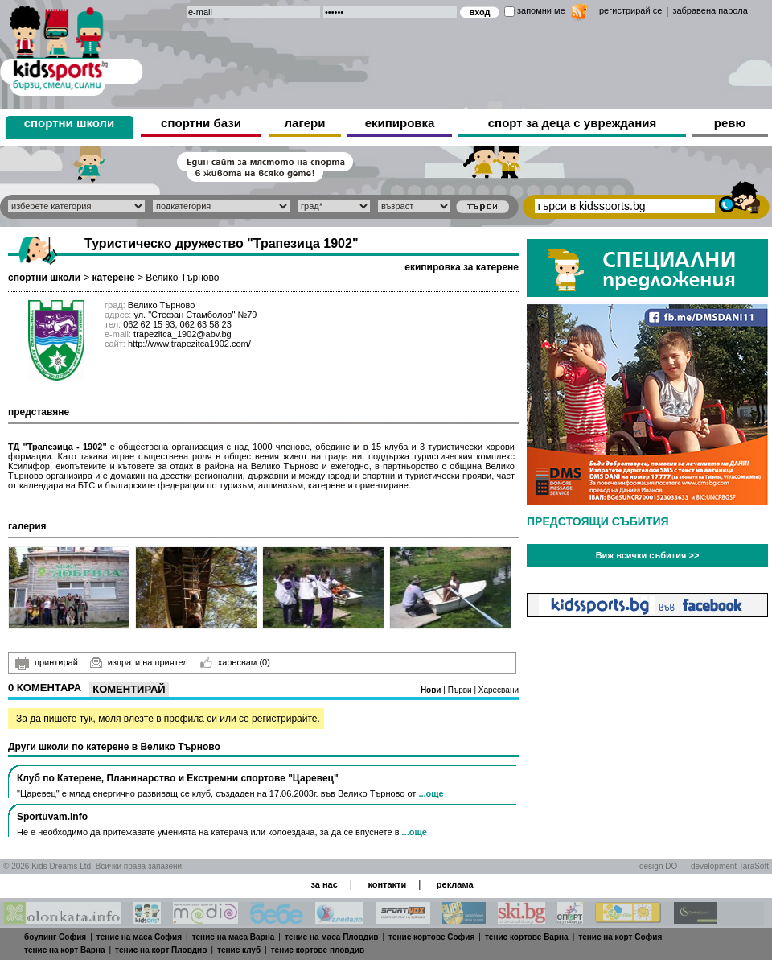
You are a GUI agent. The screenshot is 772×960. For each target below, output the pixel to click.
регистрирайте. (286, 718)
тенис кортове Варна (527, 937)
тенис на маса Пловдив (332, 937)
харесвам (235, 662)
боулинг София (55, 937)
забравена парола (709, 10)
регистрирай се (630, 10)
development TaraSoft (730, 866)
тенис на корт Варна (64, 950)
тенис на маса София (139, 937)
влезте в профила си (170, 718)
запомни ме (541, 10)
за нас (323, 884)
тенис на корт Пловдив (161, 950)
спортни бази (201, 123)
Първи (461, 690)
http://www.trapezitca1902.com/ (189, 343)
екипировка (400, 123)
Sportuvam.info (52, 816)
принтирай (46, 663)
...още (430, 793)
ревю (730, 123)
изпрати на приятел (139, 662)
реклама (455, 884)
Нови (432, 690)
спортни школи (69, 123)
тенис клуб (239, 950)
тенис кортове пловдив (317, 950)
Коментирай (128, 689)
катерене (113, 277)
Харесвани (498, 690)
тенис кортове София (431, 937)
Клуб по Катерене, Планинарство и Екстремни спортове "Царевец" (178, 778)
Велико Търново (182, 277)
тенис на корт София (620, 937)
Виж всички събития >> (648, 555)
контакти (387, 884)
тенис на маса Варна (233, 937)
